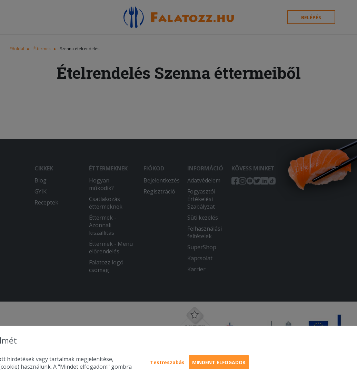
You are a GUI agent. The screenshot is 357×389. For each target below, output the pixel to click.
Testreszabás (167, 362)
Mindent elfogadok (219, 362)
